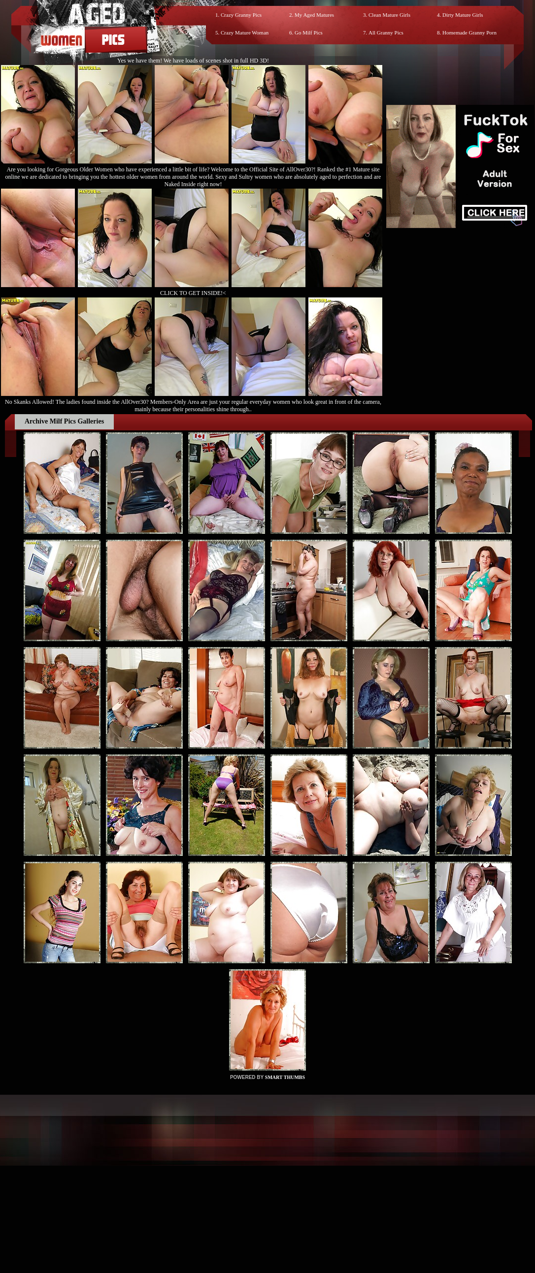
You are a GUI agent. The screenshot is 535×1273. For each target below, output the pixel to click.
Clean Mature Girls (389, 15)
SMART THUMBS (285, 1077)
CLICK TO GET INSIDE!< (193, 293)
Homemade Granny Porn (469, 32)
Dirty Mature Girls (462, 15)
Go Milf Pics (309, 32)
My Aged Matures (314, 15)
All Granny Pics (385, 32)
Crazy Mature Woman (244, 32)
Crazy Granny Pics (241, 15)
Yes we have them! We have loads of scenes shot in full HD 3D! (193, 60)
